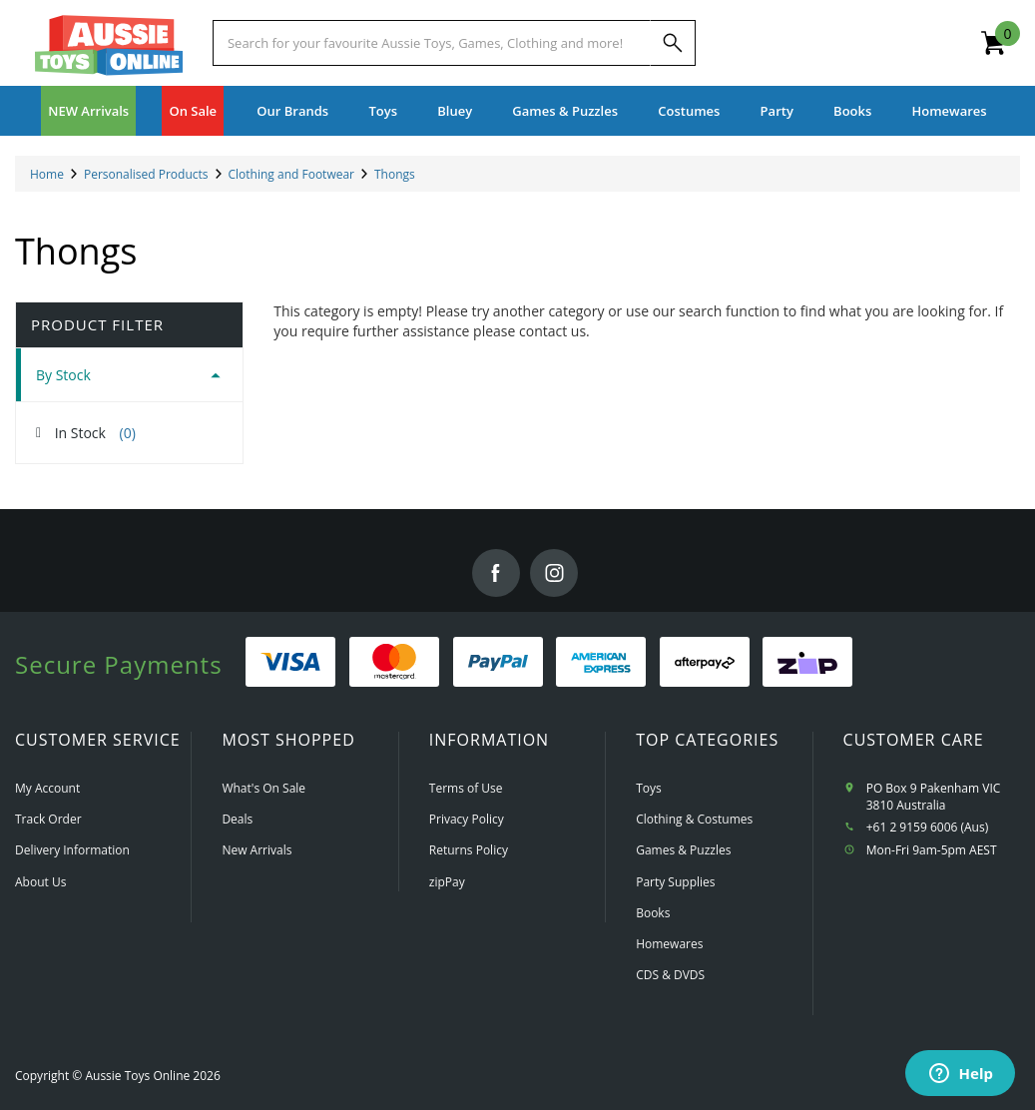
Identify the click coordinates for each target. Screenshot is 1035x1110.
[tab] (129, 374)
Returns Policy (468, 849)
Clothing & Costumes (694, 819)
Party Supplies (675, 881)
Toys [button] (382, 111)
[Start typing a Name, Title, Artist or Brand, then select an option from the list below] (432, 43)
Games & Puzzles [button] (565, 111)
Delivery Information (72, 849)
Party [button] (777, 111)
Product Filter (97, 324)
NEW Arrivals (88, 111)
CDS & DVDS (670, 974)
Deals (237, 819)
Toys (649, 788)
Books (852, 111)
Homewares (669, 943)
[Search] (673, 43)
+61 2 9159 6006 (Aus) (927, 827)
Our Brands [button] (292, 111)
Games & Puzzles (683, 849)
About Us (40, 881)
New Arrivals (256, 849)
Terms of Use (466, 788)
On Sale (193, 111)
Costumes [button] (689, 111)
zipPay (447, 881)
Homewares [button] (949, 111)
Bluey (454, 111)
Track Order (48, 819)
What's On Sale (263, 788)
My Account (47, 788)
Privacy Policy (466, 819)
